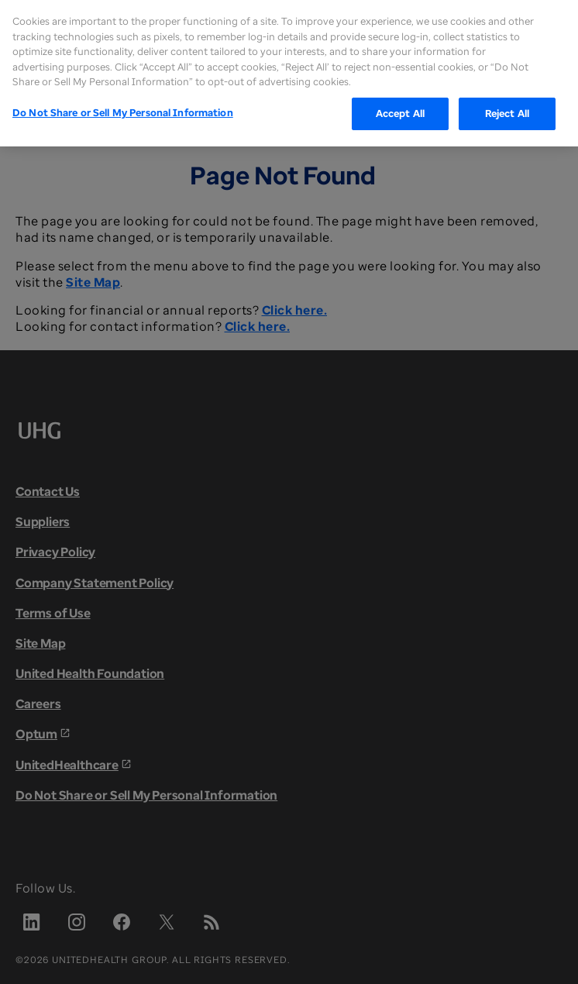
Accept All (400, 90)
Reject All (507, 90)
